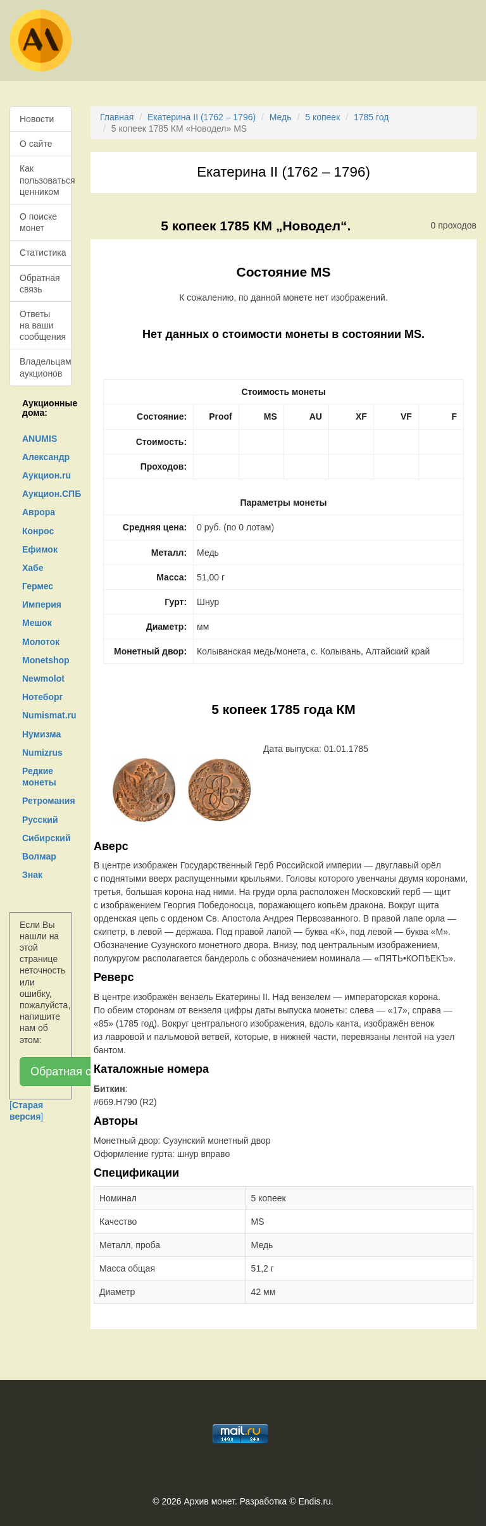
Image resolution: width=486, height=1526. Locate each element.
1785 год (371, 117)
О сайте (36, 144)
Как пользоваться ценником (46, 179)
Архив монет (209, 1501)
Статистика (43, 252)
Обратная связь (40, 283)
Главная (117, 117)
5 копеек (322, 117)
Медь (281, 117)
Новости (37, 119)
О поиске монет (38, 222)
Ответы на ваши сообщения (43, 325)
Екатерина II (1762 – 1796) (201, 117)
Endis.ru (314, 1501)
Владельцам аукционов (46, 367)
